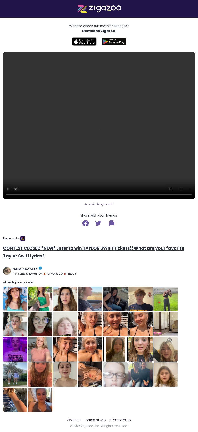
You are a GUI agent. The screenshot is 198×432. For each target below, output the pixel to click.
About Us (74, 420)
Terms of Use (95, 420)
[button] (111, 223)
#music (90, 204)
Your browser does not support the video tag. (99, 125)
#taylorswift (105, 204)
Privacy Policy (120, 420)
